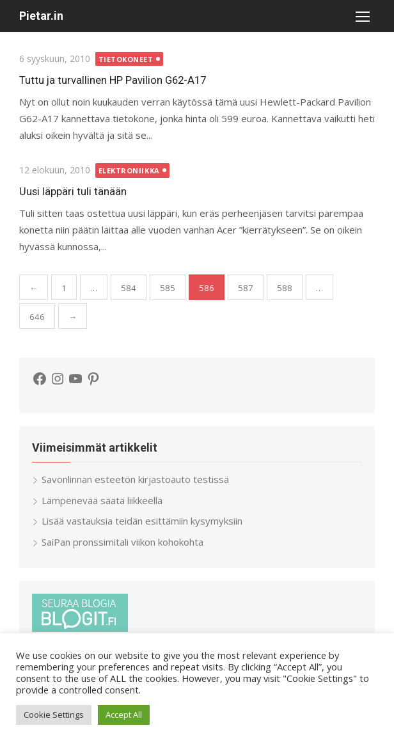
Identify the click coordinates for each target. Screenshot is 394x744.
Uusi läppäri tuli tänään (73, 191)
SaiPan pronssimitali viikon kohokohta (122, 541)
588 (284, 288)
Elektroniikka (129, 170)
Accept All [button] (124, 714)
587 (245, 288)
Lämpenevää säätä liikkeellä (102, 500)
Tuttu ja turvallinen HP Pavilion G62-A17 (112, 80)
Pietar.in (41, 15)
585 (167, 288)
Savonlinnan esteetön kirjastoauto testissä (135, 479)
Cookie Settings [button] (54, 714)
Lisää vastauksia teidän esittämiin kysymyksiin (142, 520)
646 (37, 316)
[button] (362, 16)
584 (128, 288)
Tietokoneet (126, 59)
